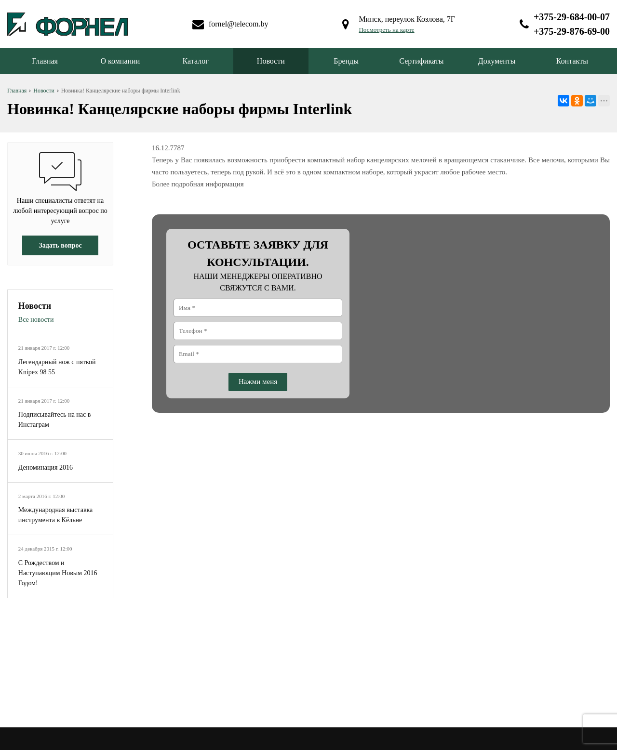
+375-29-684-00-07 (572, 17)
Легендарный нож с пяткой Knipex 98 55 (57, 367)
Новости (271, 61)
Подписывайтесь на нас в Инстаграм (54, 419)
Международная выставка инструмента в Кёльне (55, 515)
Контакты (572, 61)
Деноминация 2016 (45, 467)
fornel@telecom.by (238, 24)
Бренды (346, 61)
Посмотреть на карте (386, 29)
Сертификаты (421, 61)
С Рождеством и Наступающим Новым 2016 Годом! (57, 573)
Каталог (196, 61)
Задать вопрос (60, 245)
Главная (45, 61)
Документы (497, 61)
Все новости (36, 319)
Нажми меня (258, 381)
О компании (120, 61)
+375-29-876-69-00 (572, 31)
